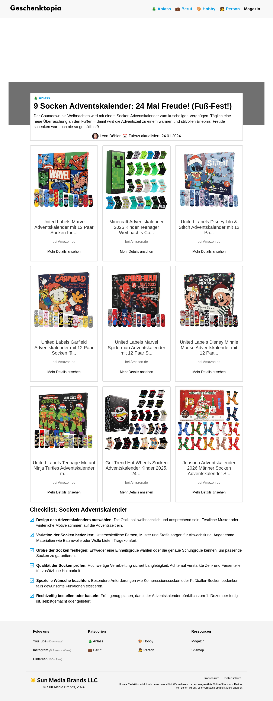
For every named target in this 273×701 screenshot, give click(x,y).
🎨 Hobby (205, 9)
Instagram (40, 650)
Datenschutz (232, 678)
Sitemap (198, 650)
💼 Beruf (183, 9)
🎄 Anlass (161, 9)
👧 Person (230, 9)
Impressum (211, 678)
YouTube (39, 641)
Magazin (252, 9)
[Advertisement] (136, 50)
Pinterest (39, 659)
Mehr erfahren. (234, 687)
